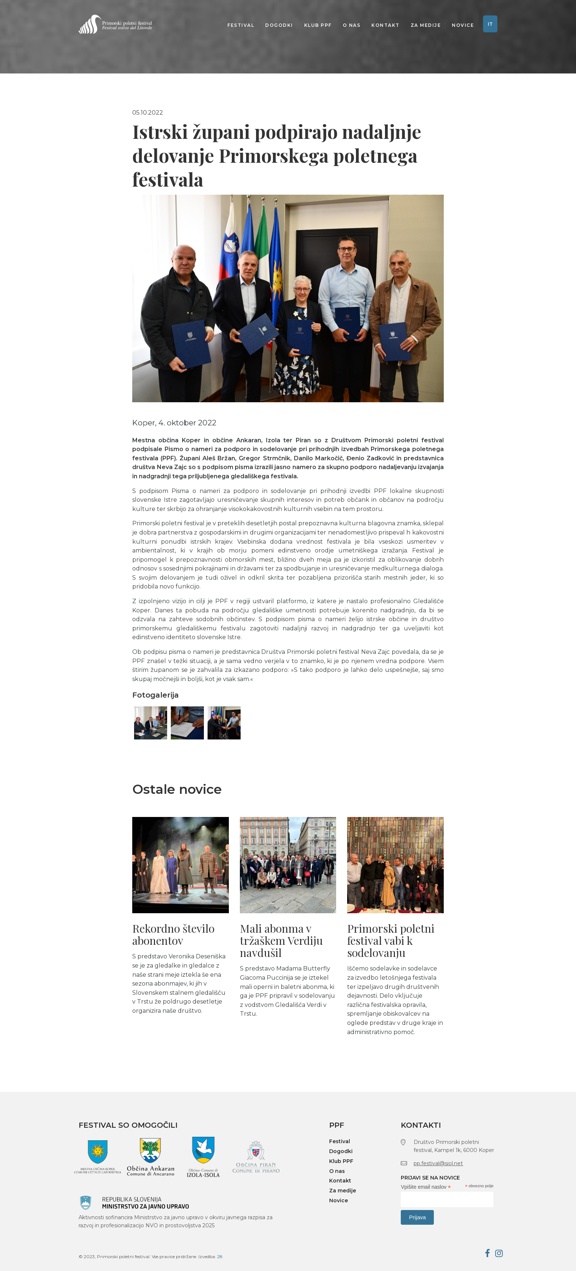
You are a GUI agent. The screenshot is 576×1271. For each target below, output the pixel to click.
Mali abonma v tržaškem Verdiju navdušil (281, 940)
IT (490, 24)
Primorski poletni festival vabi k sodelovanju (391, 940)
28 (220, 1256)
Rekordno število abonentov (173, 934)
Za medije (426, 25)
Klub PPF (318, 25)
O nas (352, 25)
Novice (463, 25)
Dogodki (279, 25)
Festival (240, 25)
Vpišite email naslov (426, 1187)
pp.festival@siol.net (438, 1163)
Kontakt (385, 25)
